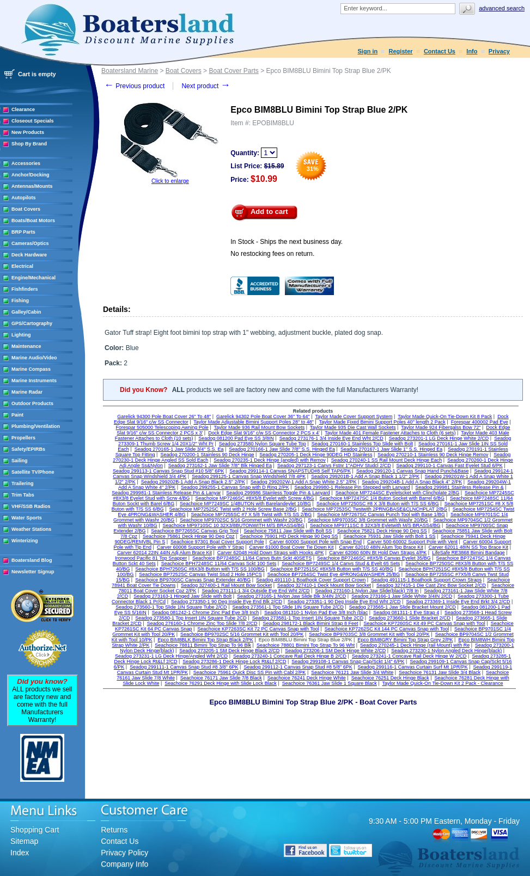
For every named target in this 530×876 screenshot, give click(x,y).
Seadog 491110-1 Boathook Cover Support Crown (310, 580)
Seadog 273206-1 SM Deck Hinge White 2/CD (335, 650)
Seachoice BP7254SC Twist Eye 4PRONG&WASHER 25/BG (333, 574)
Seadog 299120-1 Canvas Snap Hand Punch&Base (412, 471)
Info (471, 51)
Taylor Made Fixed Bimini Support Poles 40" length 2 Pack (382, 422)
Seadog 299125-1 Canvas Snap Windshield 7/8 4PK (249, 476)
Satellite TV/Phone (32, 472)
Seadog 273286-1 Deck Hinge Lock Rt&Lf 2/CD (234, 661)
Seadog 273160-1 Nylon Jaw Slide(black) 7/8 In (366, 590)
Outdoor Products (32, 403)
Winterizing (24, 540)
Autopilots (23, 197)
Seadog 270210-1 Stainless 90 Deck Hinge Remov (432, 454)
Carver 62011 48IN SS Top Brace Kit (468, 547)
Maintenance (26, 346)
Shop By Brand (29, 143)
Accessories (25, 163)
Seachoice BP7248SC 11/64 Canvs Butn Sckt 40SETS (252, 558)
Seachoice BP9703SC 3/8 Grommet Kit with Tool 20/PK (369, 634)
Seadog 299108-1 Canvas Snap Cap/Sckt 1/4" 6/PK (347, 661)
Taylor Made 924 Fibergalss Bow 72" (440, 427)
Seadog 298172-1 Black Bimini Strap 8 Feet (310, 623)
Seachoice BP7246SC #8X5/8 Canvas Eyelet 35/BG (374, 558)
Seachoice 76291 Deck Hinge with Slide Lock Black (221, 683)
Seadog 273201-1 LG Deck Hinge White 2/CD (439, 438)
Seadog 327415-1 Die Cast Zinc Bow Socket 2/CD (431, 585)
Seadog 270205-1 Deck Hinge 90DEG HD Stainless (315, 454)
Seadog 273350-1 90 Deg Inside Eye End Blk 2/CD (226, 601)
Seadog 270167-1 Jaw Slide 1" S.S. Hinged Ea (391, 449)
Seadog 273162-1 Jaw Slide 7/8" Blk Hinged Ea (220, 465)
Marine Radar (26, 392)
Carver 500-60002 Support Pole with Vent (412, 541)
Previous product (134, 86)
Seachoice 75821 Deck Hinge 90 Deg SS (382, 531)
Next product (205, 86)
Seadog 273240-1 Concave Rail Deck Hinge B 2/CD (289, 656)
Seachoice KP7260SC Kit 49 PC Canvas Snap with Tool (424, 623)
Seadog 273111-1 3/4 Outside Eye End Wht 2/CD (255, 590)
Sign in (368, 51)
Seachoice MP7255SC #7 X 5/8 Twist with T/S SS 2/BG (251, 514)
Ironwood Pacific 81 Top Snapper (151, 558)
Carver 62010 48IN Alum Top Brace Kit (381, 547)
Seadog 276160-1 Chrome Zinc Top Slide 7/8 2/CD (202, 623)
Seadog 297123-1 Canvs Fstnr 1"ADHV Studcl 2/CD (334, 465)
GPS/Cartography (31, 323)
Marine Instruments (34, 380)
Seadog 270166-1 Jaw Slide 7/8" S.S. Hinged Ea (282, 449)
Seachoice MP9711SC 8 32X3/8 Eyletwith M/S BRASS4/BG (375, 525)
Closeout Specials (32, 121)
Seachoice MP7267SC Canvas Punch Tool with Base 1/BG (381, 514)
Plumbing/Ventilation (35, 426)
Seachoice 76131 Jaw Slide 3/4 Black (439, 672)
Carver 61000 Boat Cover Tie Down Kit (291, 547)
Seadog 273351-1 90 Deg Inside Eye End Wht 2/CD (344, 601)
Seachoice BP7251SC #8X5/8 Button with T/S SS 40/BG (331, 569)
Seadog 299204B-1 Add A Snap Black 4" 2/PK (412, 482)
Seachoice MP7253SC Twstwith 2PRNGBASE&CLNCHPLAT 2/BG (374, 509)
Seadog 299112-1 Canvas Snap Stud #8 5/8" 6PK (297, 667)
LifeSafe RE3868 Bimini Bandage (468, 552)
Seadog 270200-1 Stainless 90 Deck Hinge (207, 454)
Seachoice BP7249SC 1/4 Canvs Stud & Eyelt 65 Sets (341, 563)
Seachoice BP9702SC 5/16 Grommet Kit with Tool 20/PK (241, 634)
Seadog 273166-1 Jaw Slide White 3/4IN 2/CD (401, 596)
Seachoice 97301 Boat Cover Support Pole (217, 541)
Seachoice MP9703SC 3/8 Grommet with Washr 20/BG (368, 520)
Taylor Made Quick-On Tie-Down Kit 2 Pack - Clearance (442, 683)
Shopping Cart (34, 829)
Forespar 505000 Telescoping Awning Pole (162, 427)
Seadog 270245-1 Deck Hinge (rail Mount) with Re (415, 645)
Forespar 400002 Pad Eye (479, 422)
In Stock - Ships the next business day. (286, 242)
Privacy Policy (124, 852)
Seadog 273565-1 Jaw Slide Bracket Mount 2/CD (402, 607)
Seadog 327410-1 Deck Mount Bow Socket (324, 585)
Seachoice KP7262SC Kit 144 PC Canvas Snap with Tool (387, 629)
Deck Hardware (29, 255)
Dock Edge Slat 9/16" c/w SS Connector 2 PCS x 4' (264, 433)
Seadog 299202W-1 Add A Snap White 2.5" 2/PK (304, 482)
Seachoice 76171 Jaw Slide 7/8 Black (221, 678)
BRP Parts (23, 232)
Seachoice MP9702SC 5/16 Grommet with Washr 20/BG (241, 520)
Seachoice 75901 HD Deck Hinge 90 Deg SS (289, 536)
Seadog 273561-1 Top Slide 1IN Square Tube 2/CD (287, 607)
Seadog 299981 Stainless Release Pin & (460, 487)
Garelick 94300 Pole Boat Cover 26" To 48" (164, 416)
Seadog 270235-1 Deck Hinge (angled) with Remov (270, 460)
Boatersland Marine (129, 71)
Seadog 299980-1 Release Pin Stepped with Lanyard (352, 487)
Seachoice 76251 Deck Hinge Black (390, 678)
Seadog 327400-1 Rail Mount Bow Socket (226, 585)
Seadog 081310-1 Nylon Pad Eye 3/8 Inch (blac (316, 612)
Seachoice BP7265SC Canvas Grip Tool (194, 531)
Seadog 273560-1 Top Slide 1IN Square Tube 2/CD (171, 607)
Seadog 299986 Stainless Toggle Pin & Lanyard (278, 492)
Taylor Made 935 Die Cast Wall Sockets (353, 427)
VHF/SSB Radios (31, 506)
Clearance (23, 109)
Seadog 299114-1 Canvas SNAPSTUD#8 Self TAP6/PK (290, 471)
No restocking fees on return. (272, 254)
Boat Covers (25, 209)
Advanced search (502, 8)
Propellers (23, 437)
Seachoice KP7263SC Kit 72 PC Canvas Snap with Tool (258, 629)
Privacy (499, 51)
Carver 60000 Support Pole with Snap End (316, 541)
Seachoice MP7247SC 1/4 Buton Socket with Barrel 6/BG (381, 498)
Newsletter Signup (32, 571)
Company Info (124, 864)
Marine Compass (31, 369)
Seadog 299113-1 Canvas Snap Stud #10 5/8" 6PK (168, 471)
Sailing (19, 460)
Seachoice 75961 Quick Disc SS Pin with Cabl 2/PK (249, 672)
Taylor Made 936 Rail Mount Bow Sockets (259, 427)
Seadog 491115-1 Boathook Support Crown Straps (426, 580)
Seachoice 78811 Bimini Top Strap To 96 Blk (203, 645)
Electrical (22, 266)
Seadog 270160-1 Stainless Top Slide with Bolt (362, 443)
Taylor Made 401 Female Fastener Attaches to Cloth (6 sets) (390, 433)
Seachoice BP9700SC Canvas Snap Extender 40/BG (193, 580)
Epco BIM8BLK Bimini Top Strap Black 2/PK (205, 639)
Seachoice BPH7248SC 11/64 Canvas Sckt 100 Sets (219, 563)
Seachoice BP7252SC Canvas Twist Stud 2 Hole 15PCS (200, 574)
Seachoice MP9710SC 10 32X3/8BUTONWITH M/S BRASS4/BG (233, 525)
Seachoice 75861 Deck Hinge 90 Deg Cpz (189, 536)
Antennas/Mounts (32, 186)
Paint (17, 415)
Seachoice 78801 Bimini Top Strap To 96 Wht (306, 645)
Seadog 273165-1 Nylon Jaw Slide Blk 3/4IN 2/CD (291, 596)
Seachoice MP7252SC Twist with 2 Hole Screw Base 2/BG (233, 509)
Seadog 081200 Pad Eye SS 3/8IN (236, 438)
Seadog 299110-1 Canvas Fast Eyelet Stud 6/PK (450, 465)
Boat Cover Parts (233, 71)
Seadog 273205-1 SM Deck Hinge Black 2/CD (229, 650)
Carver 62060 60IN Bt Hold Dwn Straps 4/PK (378, 552)
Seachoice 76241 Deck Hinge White (306, 678)
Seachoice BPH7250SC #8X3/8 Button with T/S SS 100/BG (199, 569)
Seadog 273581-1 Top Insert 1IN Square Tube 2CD (307, 618)
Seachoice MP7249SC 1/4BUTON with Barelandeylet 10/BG (245, 503)
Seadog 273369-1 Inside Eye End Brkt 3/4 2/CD (458, 601)
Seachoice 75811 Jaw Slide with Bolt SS (288, 531)
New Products (27, 132)
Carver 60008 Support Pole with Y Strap (200, 547)
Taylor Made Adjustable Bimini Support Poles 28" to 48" (253, 422)
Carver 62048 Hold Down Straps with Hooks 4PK (270, 552)
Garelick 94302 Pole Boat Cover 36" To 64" (263, 416)
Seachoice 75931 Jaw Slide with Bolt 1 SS (389, 536)
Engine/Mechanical (33, 277)
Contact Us (439, 51)
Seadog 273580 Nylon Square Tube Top (262, 443)
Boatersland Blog (31, 560)
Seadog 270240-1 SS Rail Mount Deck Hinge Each (386, 460)
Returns (114, 829)
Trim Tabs (22, 495)
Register (401, 51)
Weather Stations (31, 529)
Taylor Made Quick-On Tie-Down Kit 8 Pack (445, 416)
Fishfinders (24, 289)
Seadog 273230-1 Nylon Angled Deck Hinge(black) (446, 650)
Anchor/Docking (30, 174)
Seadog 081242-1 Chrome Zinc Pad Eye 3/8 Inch (205, 612)
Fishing (20, 300)
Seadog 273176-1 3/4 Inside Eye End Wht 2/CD (331, 438)
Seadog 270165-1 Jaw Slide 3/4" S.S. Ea (179, 449)
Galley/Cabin (26, 312)
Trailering (22, 483)
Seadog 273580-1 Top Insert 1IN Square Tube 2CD (190, 618)
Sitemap (24, 841)
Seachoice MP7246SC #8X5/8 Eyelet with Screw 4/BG (254, 498)
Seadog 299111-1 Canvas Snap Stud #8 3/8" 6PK (184, 667)
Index (19, 852)
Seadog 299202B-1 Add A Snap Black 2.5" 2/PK (193, 482)
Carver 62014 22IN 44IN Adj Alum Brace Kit (164, 552)
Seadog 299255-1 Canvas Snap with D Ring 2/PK (235, 487)
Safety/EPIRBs (28, 449)
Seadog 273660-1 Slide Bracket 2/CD (409, 618)
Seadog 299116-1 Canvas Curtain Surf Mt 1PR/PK (413, 667)
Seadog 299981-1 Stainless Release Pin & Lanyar (166, 492)
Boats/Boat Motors (33, 220)
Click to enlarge (170, 181)
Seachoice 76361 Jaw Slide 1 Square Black (329, 683)
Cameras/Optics (30, 243)
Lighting (21, 335)
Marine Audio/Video (34, 357)
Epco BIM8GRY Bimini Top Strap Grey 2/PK (405, 639)
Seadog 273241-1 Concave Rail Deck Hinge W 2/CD (409, 656)
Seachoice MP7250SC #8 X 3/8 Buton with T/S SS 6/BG (377, 503)
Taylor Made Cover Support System (354, 416)
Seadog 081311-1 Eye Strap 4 (406, 612)
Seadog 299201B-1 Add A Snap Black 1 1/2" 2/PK (365, 476)
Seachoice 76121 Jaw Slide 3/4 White (352, 672)
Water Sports (26, 517)
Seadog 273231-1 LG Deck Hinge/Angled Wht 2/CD (171, 656)
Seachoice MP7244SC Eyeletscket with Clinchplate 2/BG (398, 492)
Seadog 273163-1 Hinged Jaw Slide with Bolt (182, 596)
